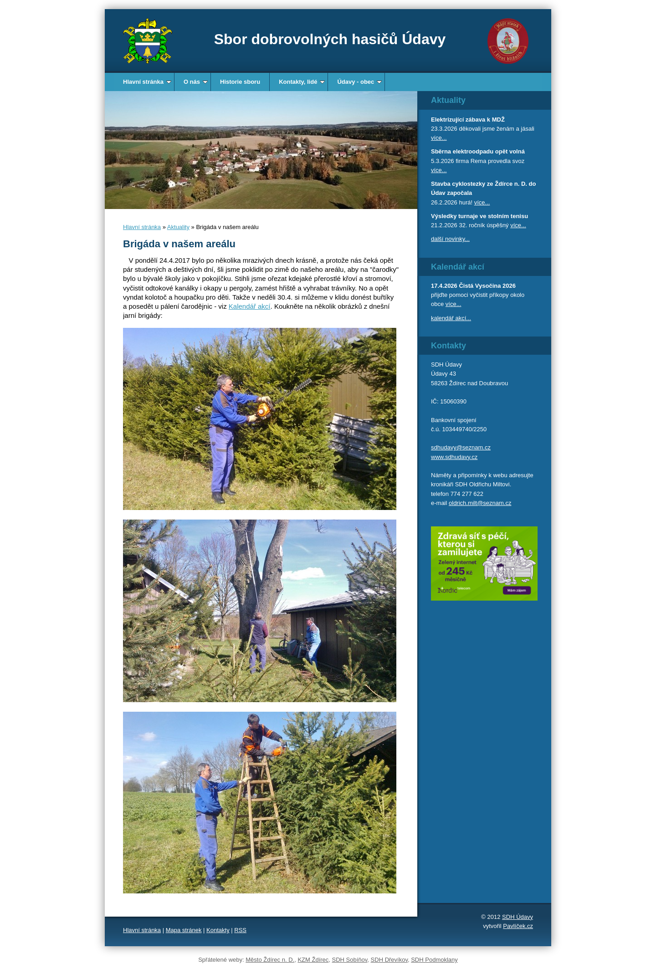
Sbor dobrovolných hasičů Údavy (330, 39)
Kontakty (218, 930)
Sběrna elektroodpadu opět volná (478, 151)
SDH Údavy (517, 916)
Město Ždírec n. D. (270, 959)
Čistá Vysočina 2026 (487, 285)
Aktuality (178, 227)
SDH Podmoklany (434, 959)
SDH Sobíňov (350, 959)
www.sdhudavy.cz (454, 457)
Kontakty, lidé (302, 81)
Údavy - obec (359, 81)
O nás (196, 81)
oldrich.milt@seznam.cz (480, 503)
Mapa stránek (184, 930)
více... (439, 137)
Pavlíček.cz (518, 926)
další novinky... (450, 238)
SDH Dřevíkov (389, 959)
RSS (240, 930)
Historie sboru (240, 81)
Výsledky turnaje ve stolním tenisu (479, 216)
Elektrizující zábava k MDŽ (468, 119)
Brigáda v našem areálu (179, 244)
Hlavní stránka (147, 81)
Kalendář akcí (250, 306)
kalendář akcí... (451, 318)
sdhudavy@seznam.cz (461, 447)
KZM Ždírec (312, 959)
